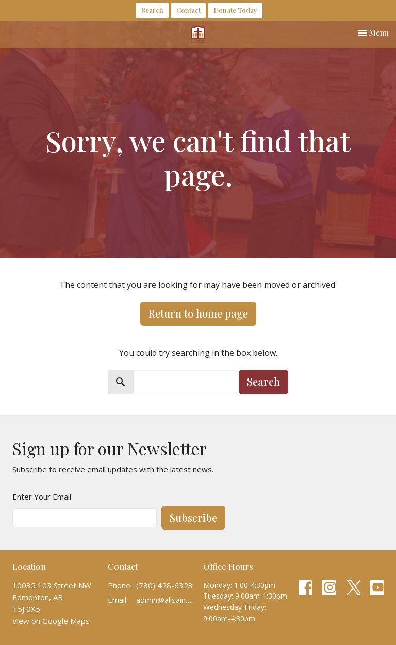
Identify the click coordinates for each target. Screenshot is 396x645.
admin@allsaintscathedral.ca (164, 599)
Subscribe (193, 517)
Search (152, 10)
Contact (188, 10)
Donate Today (235, 10)
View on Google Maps (51, 621)
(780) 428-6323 (164, 585)
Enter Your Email (41, 496)
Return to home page (198, 313)
